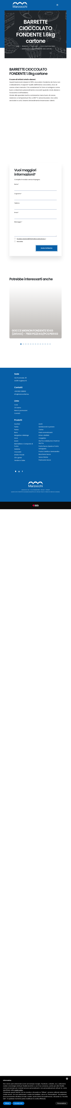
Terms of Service (49, 439)
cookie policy (18, 1090)
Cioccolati (17, 400)
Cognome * (18, 141)
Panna (16, 378)
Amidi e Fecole (19, 403)
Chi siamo (17, 356)
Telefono (17, 151)
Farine (16, 375)
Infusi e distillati (44, 383)
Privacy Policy (40, 439)
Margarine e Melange (21, 383)
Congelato (42, 386)
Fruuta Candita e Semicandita (49, 399)
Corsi (16, 353)
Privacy (43, 437)
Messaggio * (18, 170)
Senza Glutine (43, 405)
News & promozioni (20, 358)
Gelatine (17, 397)
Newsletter (20, 189)
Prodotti (18, 368)
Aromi (16, 389)
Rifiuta (51, 1103)
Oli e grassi (18, 406)
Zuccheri (17, 372)
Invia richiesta (46, 196)
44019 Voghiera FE (20, 329)
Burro (16, 380)
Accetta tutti (62, 1103)
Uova (16, 386)
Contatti (17, 361)
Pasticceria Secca (45, 408)
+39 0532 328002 (20, 339)
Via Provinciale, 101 (20, 326)
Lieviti (40, 372)
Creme (41, 378)
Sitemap (48, 437)
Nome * (16, 132)
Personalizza (9, 1103)
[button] (21, 292)
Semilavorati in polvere (46, 375)
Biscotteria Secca (45, 402)
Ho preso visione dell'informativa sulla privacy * (31, 187)
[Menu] (57, 5)
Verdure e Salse (19, 408)
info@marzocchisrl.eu (21, 342)
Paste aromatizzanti (45, 380)
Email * (16, 160)
